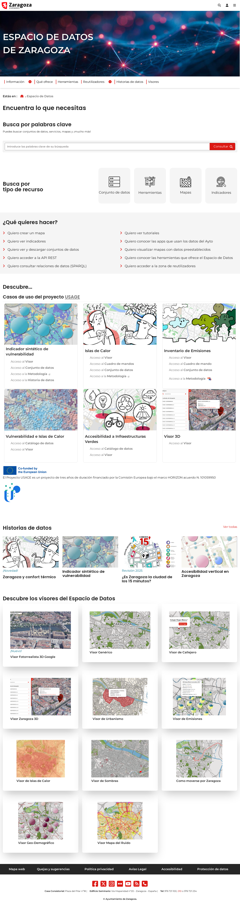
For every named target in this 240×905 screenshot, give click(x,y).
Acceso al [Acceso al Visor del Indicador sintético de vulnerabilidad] (21, 361)
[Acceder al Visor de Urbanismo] (120, 699)
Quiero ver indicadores (27, 241)
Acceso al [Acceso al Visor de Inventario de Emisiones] (180, 357)
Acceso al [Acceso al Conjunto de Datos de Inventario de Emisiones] (190, 370)
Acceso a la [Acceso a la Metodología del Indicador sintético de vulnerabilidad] (29, 374)
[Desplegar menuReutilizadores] (110, 82)
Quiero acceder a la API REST (32, 258)
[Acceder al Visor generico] (40, 635)
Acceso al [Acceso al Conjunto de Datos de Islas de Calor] (111, 370)
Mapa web (17, 869)
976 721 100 (170, 891)
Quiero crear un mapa (26, 233)
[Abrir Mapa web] (234, 5)
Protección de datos (212, 869)
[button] (219, 5)
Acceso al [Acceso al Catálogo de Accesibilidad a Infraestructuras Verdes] (110, 448)
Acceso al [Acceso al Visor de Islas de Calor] (100, 357)
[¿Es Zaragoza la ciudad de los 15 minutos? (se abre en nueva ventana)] (150, 559)
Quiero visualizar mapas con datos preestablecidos (168, 250)
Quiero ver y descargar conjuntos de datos (43, 250)
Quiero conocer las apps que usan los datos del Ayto (169, 241)
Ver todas (230, 527)
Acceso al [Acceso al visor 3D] (180, 443)
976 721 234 (190, 891)
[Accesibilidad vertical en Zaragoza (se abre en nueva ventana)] (31, 557)
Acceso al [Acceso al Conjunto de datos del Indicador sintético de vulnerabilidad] (31, 367)
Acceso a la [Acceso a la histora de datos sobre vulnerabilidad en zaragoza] (32, 380)
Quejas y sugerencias (53, 869)
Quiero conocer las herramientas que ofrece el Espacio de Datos (179, 258)
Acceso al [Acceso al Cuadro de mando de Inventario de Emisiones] (190, 364)
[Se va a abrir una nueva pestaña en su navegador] (40, 699)
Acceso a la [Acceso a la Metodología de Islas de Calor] (108, 376)
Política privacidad (99, 869)
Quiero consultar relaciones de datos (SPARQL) (47, 266)
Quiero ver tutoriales (142, 233)
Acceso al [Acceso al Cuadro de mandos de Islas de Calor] (111, 364)
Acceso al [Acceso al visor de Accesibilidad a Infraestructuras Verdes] (100, 455)
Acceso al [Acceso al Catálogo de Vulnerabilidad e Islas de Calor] (31, 443)
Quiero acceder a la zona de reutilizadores (160, 266)
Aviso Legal (137, 869)
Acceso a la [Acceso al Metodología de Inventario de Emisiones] (187, 378)
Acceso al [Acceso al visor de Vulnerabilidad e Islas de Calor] (21, 449)
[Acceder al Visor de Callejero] (199, 633)
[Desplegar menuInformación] (30, 82)
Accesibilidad (171, 869)
